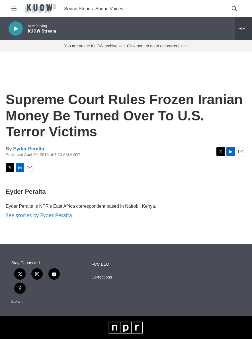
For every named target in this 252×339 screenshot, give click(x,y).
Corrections (102, 277)
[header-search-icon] (234, 8)
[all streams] (243, 28)
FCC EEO (100, 264)
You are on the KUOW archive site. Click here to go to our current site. (126, 46)
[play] (15, 28)
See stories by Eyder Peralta (39, 215)
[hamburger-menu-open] (14, 8)
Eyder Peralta (28, 149)
